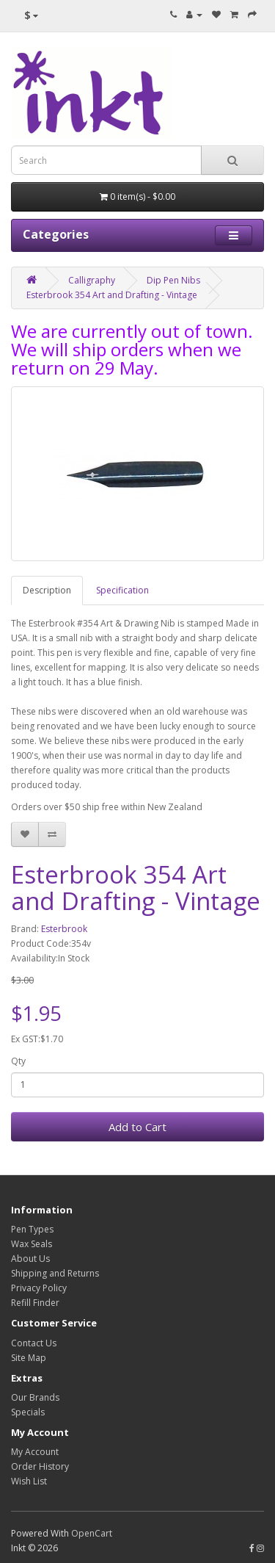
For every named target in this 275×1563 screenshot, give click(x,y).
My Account (35, 1451)
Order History (40, 1466)
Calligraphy (91, 280)
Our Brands (35, 1397)
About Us (30, 1258)
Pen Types (32, 1229)
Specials (28, 1412)
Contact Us (33, 1343)
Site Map (28, 1357)
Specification (122, 590)
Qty (18, 1061)
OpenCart (91, 1533)
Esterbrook (64, 929)
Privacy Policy (39, 1288)
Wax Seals (31, 1244)
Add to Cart (137, 1126)
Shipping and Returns (55, 1273)
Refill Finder (35, 1302)
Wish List (29, 1481)
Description (47, 590)
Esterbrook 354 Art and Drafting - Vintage (111, 295)
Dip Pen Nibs (173, 280)
